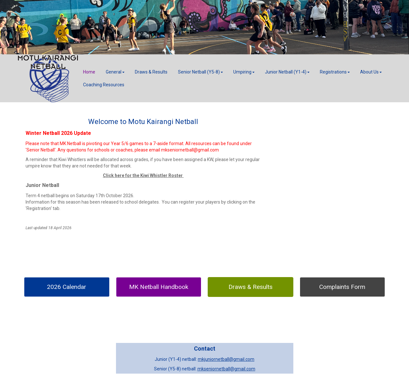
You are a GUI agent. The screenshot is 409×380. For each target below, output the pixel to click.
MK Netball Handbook (158, 287)
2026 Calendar (66, 287)
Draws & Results (250, 287)
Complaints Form (342, 287)
